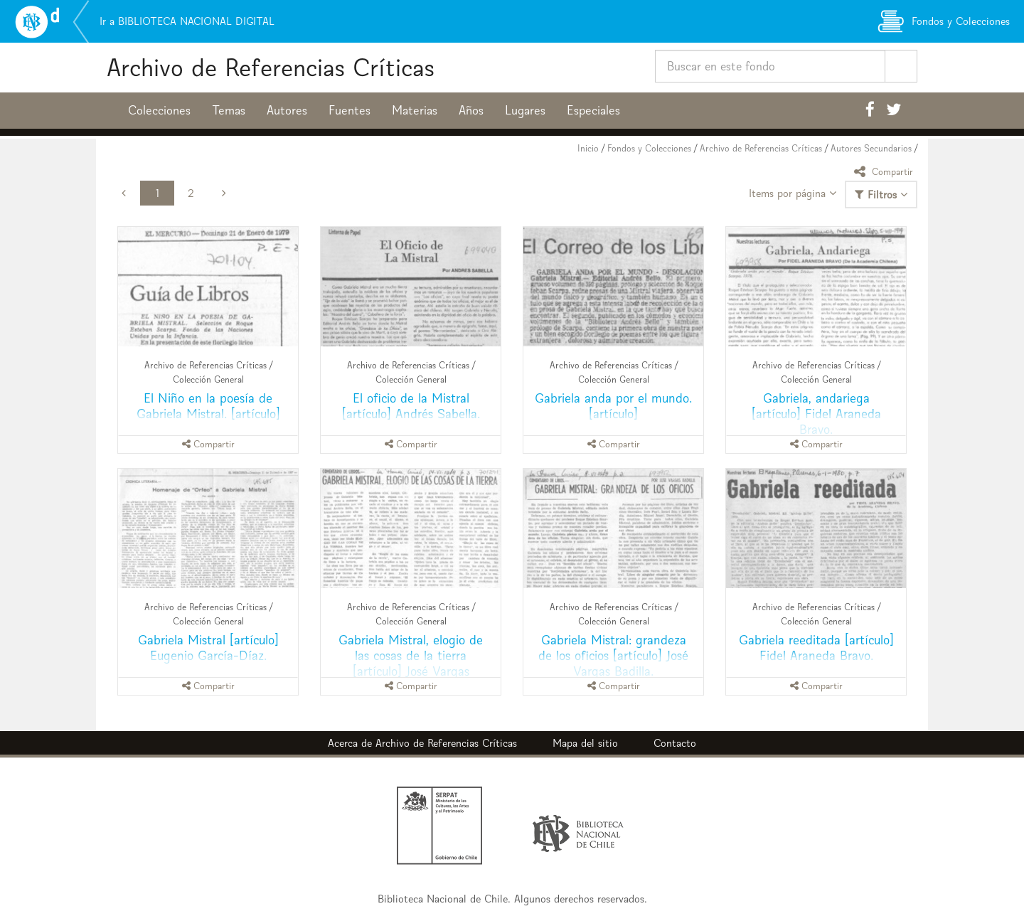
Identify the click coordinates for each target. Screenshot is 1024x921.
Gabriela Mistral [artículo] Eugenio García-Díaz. (208, 648)
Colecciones (159, 110)
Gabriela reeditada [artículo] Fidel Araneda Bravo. (816, 648)
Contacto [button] (675, 743)
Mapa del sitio (585, 743)
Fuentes (349, 110)
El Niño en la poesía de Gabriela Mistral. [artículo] (208, 406)
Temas (228, 110)
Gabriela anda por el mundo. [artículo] (613, 406)
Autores (287, 110)
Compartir (885, 171)
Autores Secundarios (871, 148)
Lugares (525, 110)
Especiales (593, 110)
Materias (414, 110)
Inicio (588, 148)
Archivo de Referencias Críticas (270, 67)
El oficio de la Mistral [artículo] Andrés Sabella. (411, 406)
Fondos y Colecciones (649, 148)
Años (471, 110)
